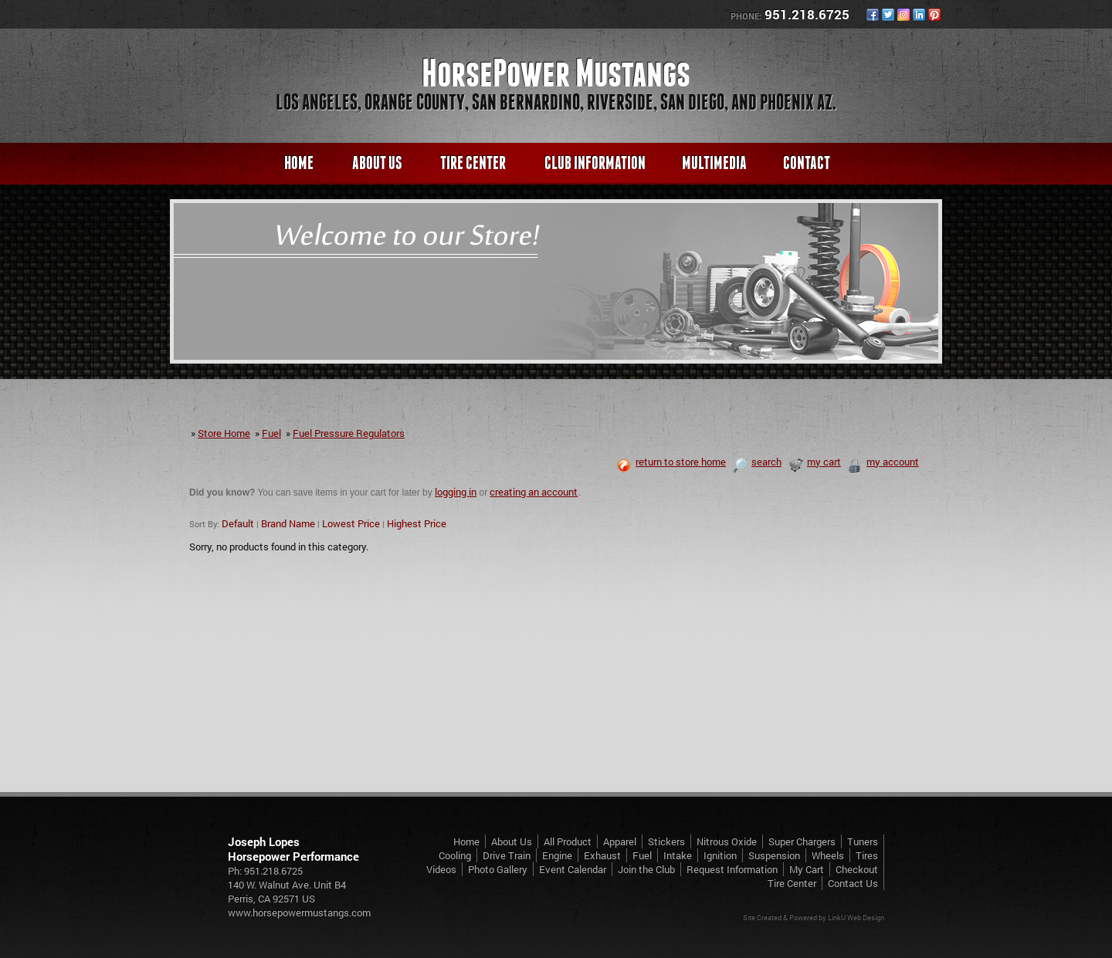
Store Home (224, 433)
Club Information (595, 162)
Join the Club (646, 869)
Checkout (857, 869)
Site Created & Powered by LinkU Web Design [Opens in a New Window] (813, 917)
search (756, 462)
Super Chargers (802, 841)
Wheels (828, 855)
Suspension (774, 855)
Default (238, 523)
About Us (377, 162)
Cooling (455, 855)
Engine (557, 855)
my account (883, 462)
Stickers (666, 841)
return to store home (671, 462)
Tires (867, 855)
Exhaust (602, 855)
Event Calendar (572, 869)
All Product (568, 841)
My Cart (806, 869)
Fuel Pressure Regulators (349, 433)
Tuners (862, 841)
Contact (806, 162)
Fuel (271, 433)
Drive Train (507, 855)
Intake (677, 855)
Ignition (720, 855)
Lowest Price (351, 523)
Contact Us (853, 883)
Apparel (619, 841)
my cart (814, 462)
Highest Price (416, 523)
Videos (441, 869)
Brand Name (288, 523)
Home (299, 162)
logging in (455, 492)
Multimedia (714, 162)
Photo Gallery (497, 869)
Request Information (732, 869)
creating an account (534, 492)
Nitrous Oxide (727, 841)
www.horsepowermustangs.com (299, 912)
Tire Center (473, 162)
